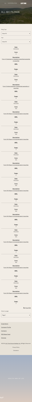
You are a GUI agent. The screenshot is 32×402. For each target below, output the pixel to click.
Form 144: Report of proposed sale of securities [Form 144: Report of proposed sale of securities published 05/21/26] (16, 113)
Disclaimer (16, 350)
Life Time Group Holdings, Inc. (13, 343)
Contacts (4, 331)
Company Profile (6, 327)
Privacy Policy (16, 347)
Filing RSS (27, 308)
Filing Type (3, 29)
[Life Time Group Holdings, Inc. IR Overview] (23, 3)
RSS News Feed (5, 334)
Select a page (5, 311)
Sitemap (3, 338)
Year (2, 37)
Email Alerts (4, 324)
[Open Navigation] (5, 3)
